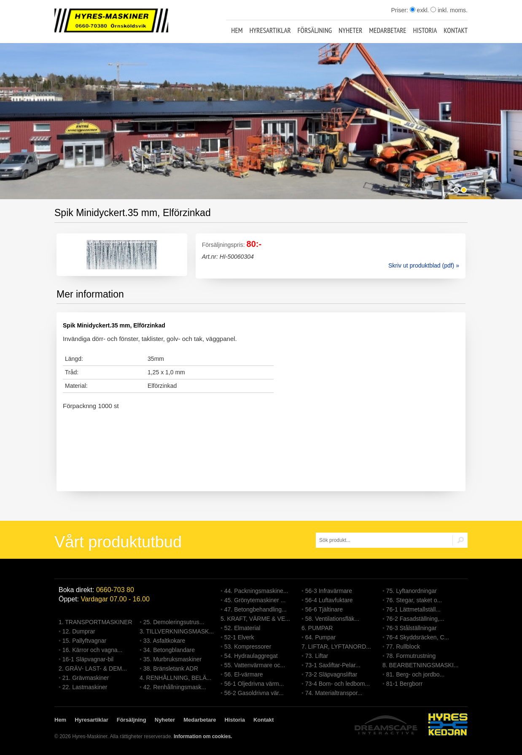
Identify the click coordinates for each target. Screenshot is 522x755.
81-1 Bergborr (404, 683)
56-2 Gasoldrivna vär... (254, 693)
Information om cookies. (203, 736)
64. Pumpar (320, 637)
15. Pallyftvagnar (84, 640)
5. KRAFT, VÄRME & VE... (255, 618)
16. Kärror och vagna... (92, 650)
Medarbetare (387, 30)
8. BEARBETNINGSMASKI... (420, 665)
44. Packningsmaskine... (256, 590)
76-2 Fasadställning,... (415, 618)
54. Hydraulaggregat (251, 655)
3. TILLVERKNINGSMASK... (177, 631)
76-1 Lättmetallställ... (413, 609)
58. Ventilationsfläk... (332, 618)
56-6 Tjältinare (324, 609)
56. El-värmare (243, 674)
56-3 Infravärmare (328, 590)
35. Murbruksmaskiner (172, 659)
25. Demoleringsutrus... (173, 622)
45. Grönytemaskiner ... (255, 600)
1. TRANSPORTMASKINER (95, 622)
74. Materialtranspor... (333, 693)
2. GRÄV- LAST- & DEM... (93, 668)
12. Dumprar (78, 631)
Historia (425, 30)
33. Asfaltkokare (164, 640)
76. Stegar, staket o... (414, 600)
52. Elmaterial (242, 628)
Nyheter (350, 30)
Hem (236, 30)
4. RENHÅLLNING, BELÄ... (175, 677)
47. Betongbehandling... (255, 609)
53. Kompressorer (247, 646)
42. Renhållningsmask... (174, 687)
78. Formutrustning (411, 655)
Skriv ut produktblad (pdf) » (423, 265)
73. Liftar (316, 655)
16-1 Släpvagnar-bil (87, 659)
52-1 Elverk (239, 637)
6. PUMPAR (317, 628)
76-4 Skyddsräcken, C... (417, 637)
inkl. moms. (449, 10)
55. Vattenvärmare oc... (254, 665)
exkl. (419, 10)
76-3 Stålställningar (411, 628)
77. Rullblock (403, 646)
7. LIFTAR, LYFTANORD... (336, 646)
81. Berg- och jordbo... (415, 674)
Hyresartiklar (270, 30)
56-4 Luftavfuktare (329, 600)
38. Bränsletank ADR (170, 668)
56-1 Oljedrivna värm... (254, 683)
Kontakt (456, 30)
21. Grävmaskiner (85, 677)
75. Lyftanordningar (411, 590)
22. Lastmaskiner (85, 687)
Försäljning (315, 30)
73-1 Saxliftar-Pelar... (333, 665)
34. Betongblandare (169, 650)
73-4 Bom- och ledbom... (337, 683)
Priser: (400, 10)
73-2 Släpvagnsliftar (331, 674)
